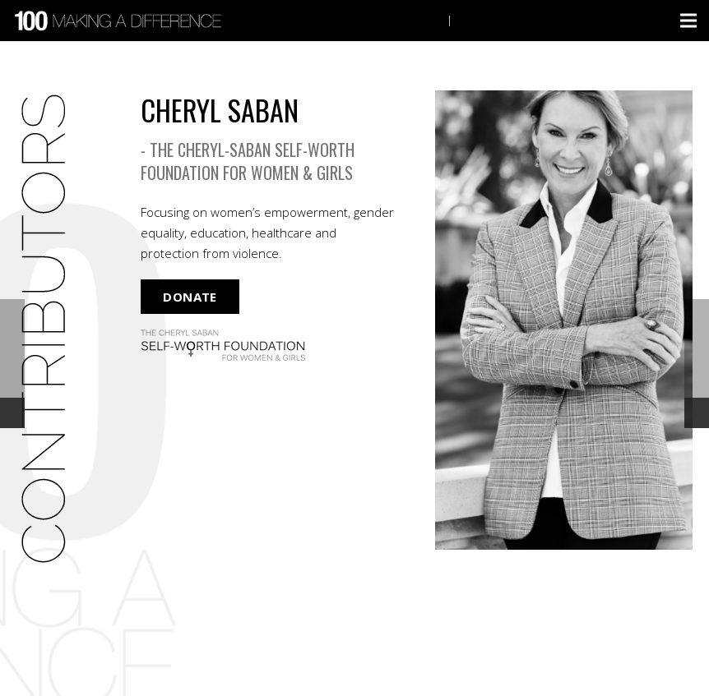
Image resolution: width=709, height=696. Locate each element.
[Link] (120, 21)
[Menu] (688, 20)
